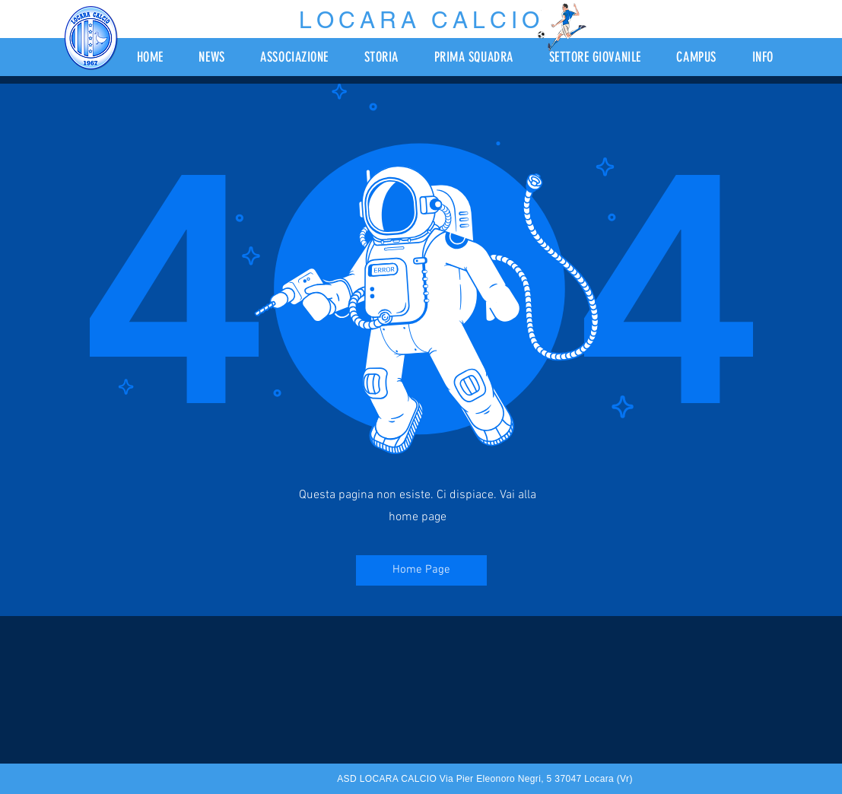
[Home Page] (421, 570)
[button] (303, 57)
